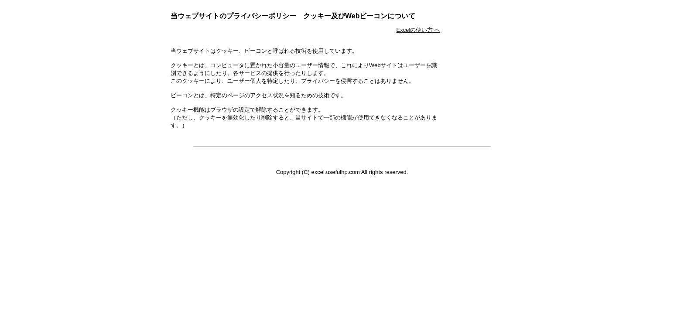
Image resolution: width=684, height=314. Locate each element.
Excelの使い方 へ (418, 30)
